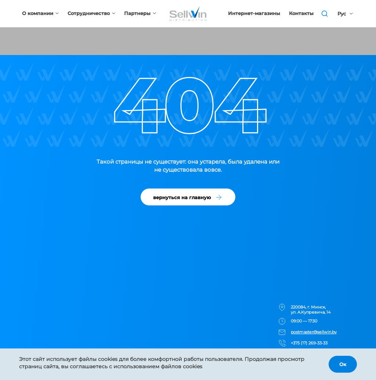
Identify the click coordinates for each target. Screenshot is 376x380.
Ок (342, 364)
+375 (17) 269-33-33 (309, 343)
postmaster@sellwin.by (314, 332)
